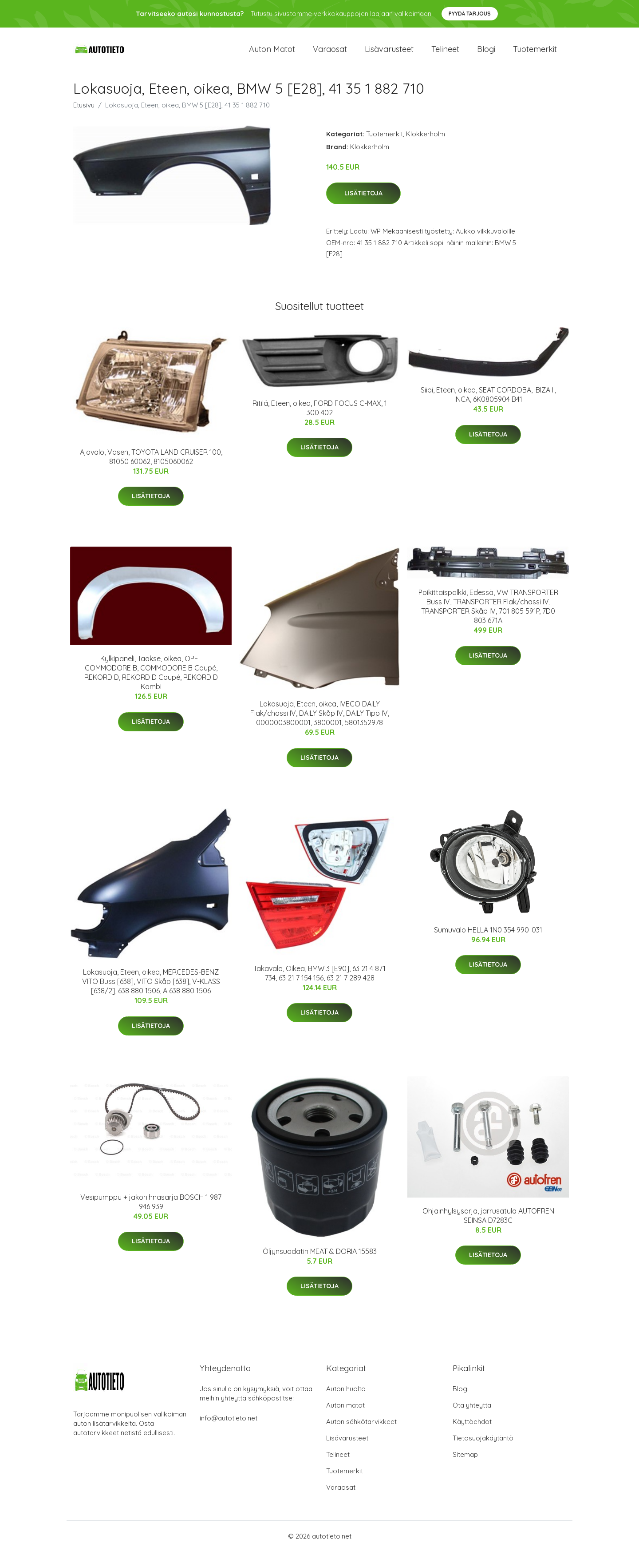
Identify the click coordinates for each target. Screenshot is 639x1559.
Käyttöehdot (472, 1429)
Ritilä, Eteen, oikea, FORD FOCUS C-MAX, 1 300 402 (319, 415)
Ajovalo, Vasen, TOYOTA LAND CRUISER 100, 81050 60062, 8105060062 (151, 464)
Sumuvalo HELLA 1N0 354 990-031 (488, 937)
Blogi (486, 53)
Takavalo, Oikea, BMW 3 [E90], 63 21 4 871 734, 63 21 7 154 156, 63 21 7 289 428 (319, 981)
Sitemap (465, 1462)
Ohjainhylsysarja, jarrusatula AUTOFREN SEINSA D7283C (488, 1223)
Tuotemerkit (535, 53)
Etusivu (84, 112)
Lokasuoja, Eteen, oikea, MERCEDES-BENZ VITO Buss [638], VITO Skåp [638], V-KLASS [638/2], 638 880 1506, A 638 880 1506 (151, 989)
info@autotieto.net (228, 1425)
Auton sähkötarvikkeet (361, 1429)
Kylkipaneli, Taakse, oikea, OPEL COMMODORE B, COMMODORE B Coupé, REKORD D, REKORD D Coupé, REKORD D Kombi (151, 680)
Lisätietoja (363, 201)
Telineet (445, 53)
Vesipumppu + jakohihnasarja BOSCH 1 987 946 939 (150, 1209)
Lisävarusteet (389, 53)
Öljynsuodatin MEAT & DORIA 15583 (320, 1258)
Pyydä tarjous (470, 13)
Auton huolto (346, 1396)
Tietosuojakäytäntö (483, 1445)
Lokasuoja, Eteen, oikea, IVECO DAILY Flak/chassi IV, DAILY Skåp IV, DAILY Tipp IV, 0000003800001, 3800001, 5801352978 (319, 721)
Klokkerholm (425, 141)
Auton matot (272, 53)
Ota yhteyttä (472, 1412)
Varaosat (330, 53)
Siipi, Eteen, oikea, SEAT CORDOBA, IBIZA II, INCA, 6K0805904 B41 (488, 402)
